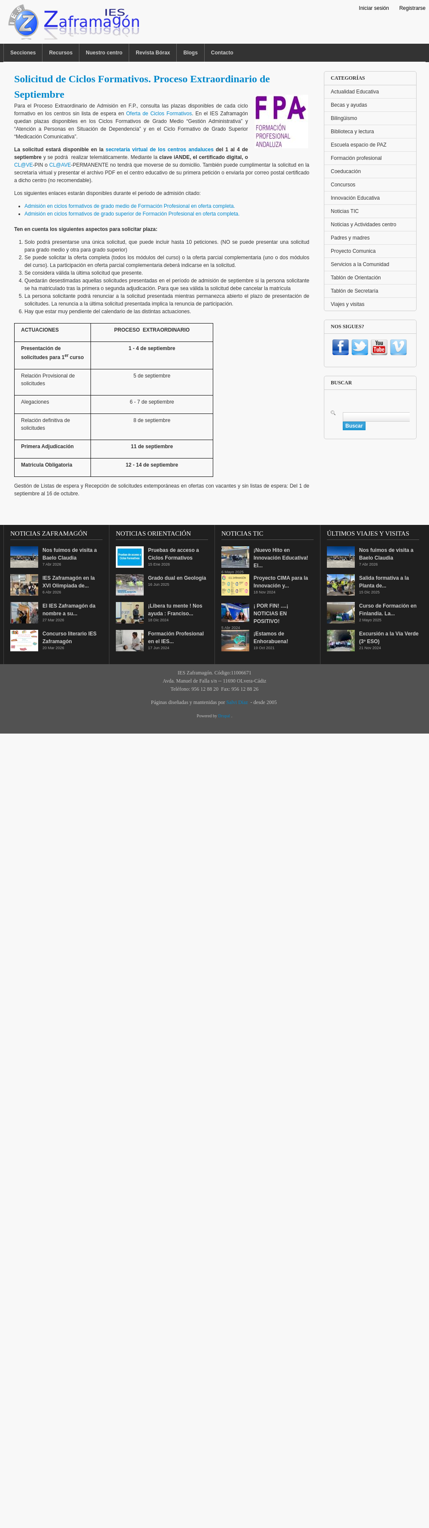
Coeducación (346, 171)
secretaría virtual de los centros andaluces (160, 150)
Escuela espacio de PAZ (359, 145)
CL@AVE (60, 165)
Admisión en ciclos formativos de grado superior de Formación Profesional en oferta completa (131, 214)
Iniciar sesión (374, 8)
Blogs (190, 53)
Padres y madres (350, 238)
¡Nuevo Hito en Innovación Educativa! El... (281, 558)
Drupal (224, 715)
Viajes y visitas (347, 304)
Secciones (23, 53)
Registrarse (412, 8)
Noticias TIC (345, 211)
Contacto (222, 53)
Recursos (61, 53)
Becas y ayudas (349, 105)
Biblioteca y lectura (352, 132)
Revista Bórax (153, 53)
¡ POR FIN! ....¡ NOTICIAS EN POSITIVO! (271, 613)
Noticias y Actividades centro (363, 225)
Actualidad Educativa (355, 92)
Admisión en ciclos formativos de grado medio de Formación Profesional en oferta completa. (129, 206)
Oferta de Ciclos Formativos (159, 114)
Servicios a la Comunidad (360, 264)
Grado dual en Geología (177, 578)
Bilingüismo (344, 118)
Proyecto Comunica (353, 251)
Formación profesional (356, 158)
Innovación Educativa (355, 198)
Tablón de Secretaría (354, 291)
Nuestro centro (104, 53)
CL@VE (23, 165)
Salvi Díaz (237, 702)
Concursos (343, 185)
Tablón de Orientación (356, 278)
